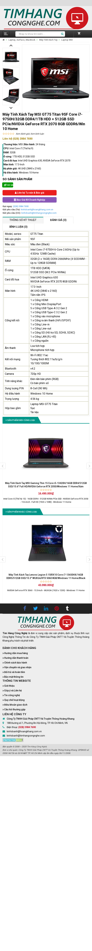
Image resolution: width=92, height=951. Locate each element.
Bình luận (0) (18, 226)
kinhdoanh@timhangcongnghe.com (39, 213)
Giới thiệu (9, 685)
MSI (21, 144)
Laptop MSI (67, 40)
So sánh (8, 185)
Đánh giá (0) (58, 220)
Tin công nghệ (12, 695)
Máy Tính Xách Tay (48, 40)
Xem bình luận (37, 134)
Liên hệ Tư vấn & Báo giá (29, 192)
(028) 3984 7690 (21, 206)
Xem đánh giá (22, 134)
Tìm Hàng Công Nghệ (37, 746)
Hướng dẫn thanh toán (16, 658)
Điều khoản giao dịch (15, 704)
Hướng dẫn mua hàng (16, 653)
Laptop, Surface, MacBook (21, 40)
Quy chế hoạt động (14, 700)
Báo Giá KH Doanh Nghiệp (29, 199)
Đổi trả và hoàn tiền (14, 672)
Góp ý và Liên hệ (13, 690)
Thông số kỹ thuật (22, 220)
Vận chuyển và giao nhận (17, 667)
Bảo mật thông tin (13, 676)
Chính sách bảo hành (15, 662)
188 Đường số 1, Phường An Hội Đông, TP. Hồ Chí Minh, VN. (37, 723)
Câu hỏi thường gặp (14, 709)
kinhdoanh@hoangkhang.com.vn (37, 209)
